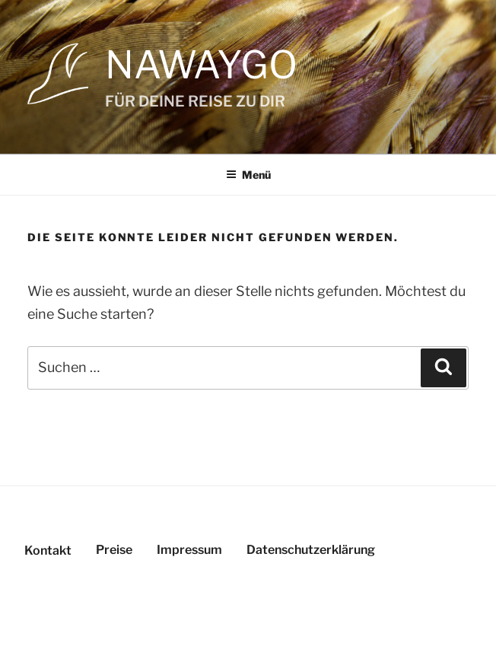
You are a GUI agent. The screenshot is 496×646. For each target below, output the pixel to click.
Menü (248, 174)
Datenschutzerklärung (310, 550)
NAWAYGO (201, 65)
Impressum (189, 550)
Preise (114, 550)
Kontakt (48, 550)
